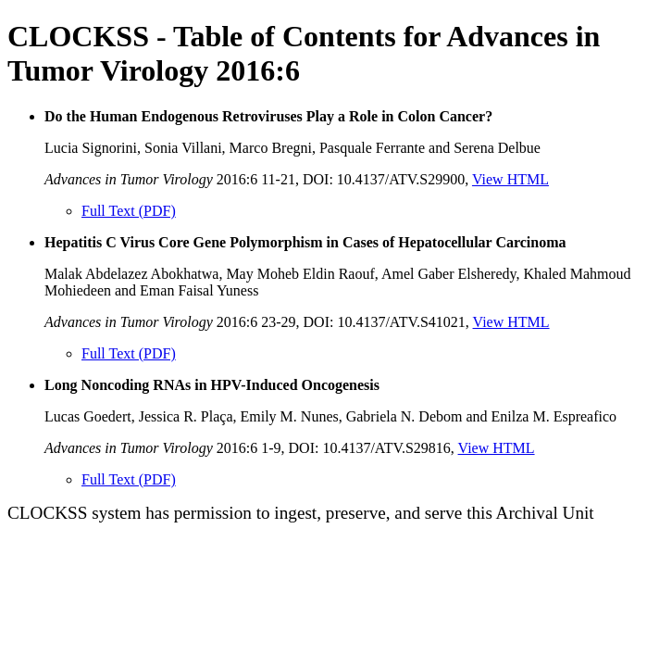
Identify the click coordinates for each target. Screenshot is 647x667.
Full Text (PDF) (128, 211)
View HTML (510, 179)
